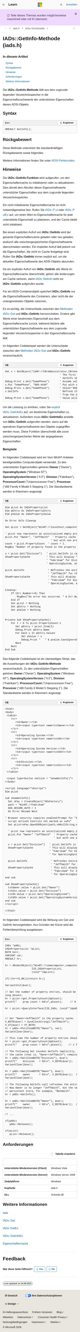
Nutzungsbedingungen (15, 1322)
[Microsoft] (40, 4)
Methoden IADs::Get (33, 350)
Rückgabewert (13, 67)
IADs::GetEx (10, 1228)
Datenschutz (24, 1317)
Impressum (38, 1322)
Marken (55, 1322)
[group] (40, 385)
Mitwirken (8, 1317)
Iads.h (16, 28)
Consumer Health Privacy (52, 1317)
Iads (5, 1212)
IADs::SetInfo (44, 278)
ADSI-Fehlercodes (62, 160)
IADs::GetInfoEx (13, 1235)
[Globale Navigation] (3, 5)
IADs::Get (9, 1220)
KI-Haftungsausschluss (15, 1312)
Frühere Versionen (42, 1312)
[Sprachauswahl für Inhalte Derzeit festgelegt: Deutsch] (11, 1295)
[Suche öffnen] (61, 5)
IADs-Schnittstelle (35, 28)
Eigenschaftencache (15, 1243)
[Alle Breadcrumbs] (6, 28)
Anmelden (71, 4)
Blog (58, 1312)
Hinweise (11, 72)
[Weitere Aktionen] (74, 28)
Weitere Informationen (18, 81)
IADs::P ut (51, 209)
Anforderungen (14, 76)
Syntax (9, 63)
